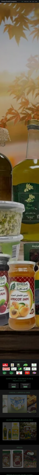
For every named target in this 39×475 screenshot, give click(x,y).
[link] (10, 1)
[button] (36, 1)
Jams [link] (30, 1)
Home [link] (22, 1)
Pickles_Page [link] (26, 1)
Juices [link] (33, 1)
